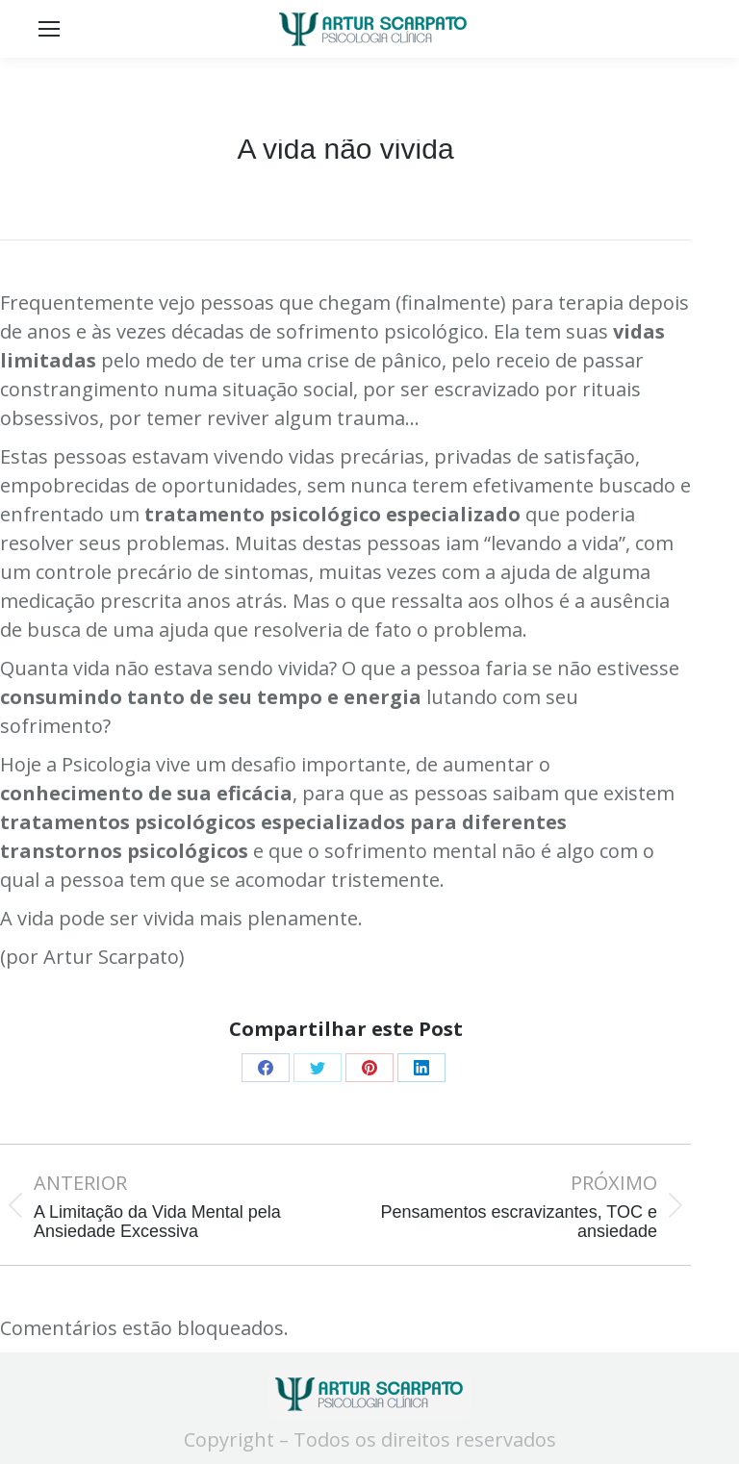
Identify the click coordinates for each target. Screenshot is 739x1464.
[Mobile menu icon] (49, 28)
